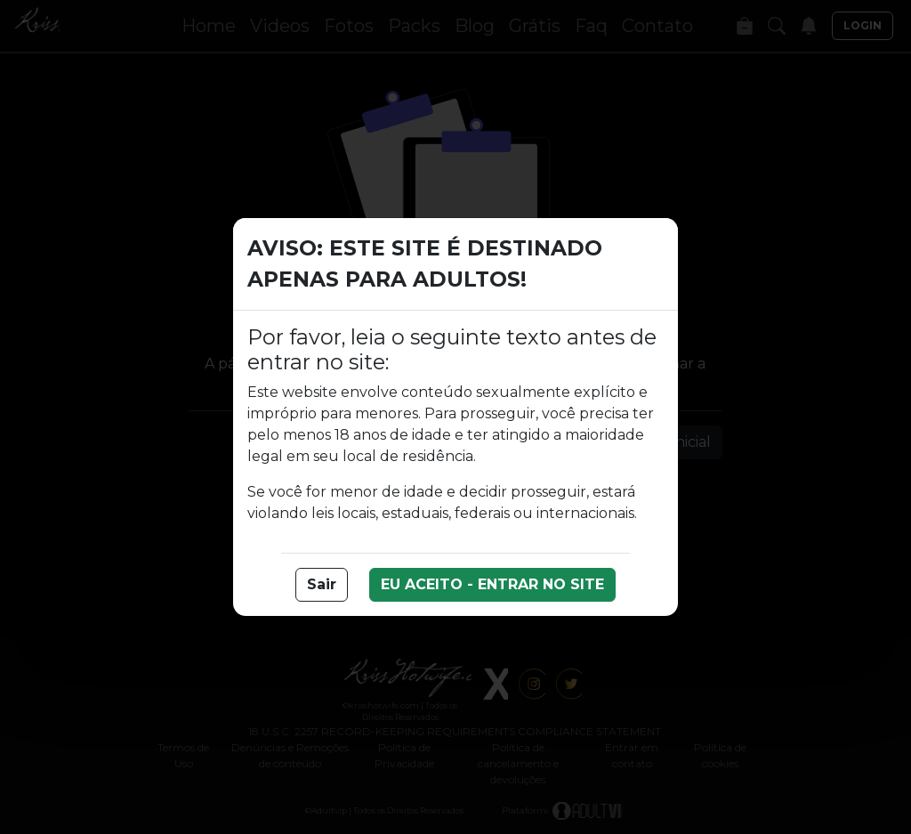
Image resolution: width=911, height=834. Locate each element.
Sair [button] (321, 584)
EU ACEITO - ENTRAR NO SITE (492, 584)
